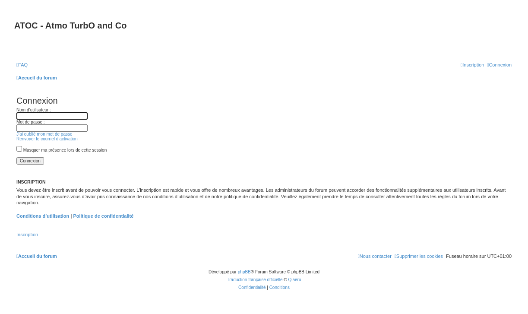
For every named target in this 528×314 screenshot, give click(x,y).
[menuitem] (22, 65)
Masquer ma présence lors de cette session (61, 150)
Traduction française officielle (255, 279)
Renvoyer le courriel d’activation (47, 138)
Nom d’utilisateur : (33, 110)
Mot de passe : (30, 122)
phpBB (244, 272)
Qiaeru (294, 279)
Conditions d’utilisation (42, 216)
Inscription (27, 234)
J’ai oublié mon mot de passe (44, 134)
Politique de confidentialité (103, 216)
